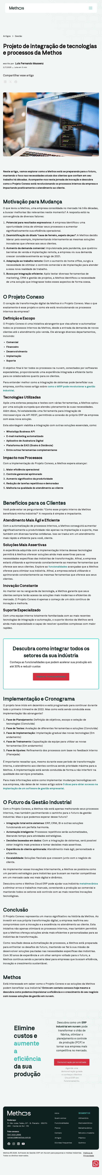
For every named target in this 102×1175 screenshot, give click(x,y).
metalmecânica (88, 883)
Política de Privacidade (88, 1154)
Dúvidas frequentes (63, 1143)
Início (57, 1113)
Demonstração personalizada (71, 1062)
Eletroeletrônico (85, 1123)
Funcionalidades (62, 1123)
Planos (57, 1128)
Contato (58, 1133)
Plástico (82, 1138)
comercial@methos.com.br (19, 1137)
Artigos (58, 1138)
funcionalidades (57, 566)
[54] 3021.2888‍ (14, 1135)
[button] (90, 8)
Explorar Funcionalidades (51, 676)
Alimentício (83, 1118)
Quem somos (60, 1118)
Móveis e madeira (86, 1133)
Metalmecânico (85, 1128)
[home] (16, 8)
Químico (82, 1143)
